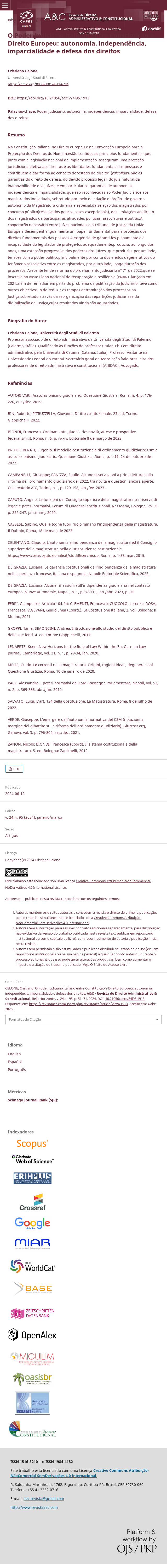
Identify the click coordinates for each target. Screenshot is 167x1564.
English (14, 1053)
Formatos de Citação (25, 1019)
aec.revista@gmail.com (44, 1498)
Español (15, 1061)
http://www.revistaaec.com (34, 1507)
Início (12, 19)
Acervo (28, 19)
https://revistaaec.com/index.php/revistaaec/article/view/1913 (78, 1003)
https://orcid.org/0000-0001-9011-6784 (38, 83)
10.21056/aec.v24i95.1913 (125, 998)
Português (17, 1069)
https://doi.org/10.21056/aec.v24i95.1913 (53, 98)
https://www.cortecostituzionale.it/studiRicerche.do (53, 555)
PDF (16, 768)
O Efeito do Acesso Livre (108, 964)
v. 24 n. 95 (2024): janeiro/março (65, 19)
